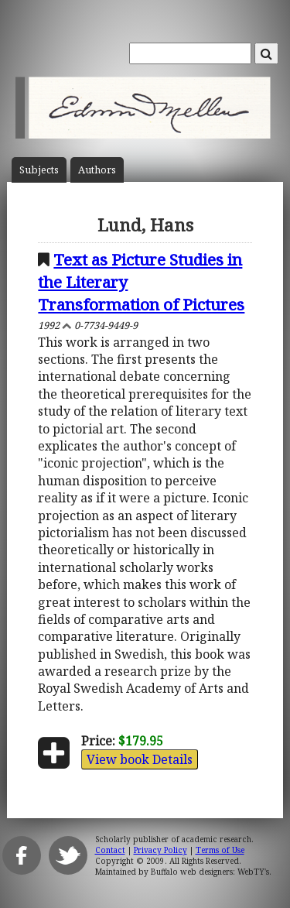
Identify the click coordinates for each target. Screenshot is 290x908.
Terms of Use (220, 850)
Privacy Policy (160, 850)
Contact (110, 850)
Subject (39, 170)
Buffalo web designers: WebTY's (210, 871)
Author (97, 170)
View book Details (140, 759)
